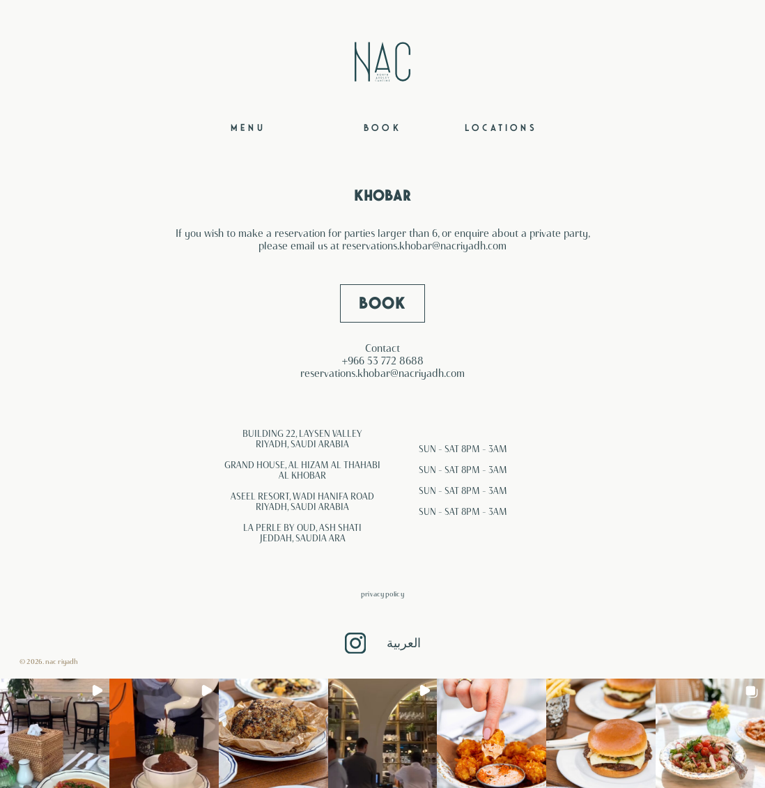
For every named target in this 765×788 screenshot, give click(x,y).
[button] (54, 733)
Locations (501, 128)
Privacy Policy (382, 593)
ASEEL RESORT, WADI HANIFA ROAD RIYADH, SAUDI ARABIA (302, 501)
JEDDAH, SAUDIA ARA (303, 537)
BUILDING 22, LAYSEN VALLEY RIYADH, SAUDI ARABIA (302, 438)
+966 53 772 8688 (383, 361)
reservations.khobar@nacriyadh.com (424, 246)
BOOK (382, 303)
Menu (248, 128)
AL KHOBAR (302, 475)
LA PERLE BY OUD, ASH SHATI (302, 527)
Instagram (355, 643)
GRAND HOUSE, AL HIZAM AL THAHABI (302, 464)
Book (382, 128)
